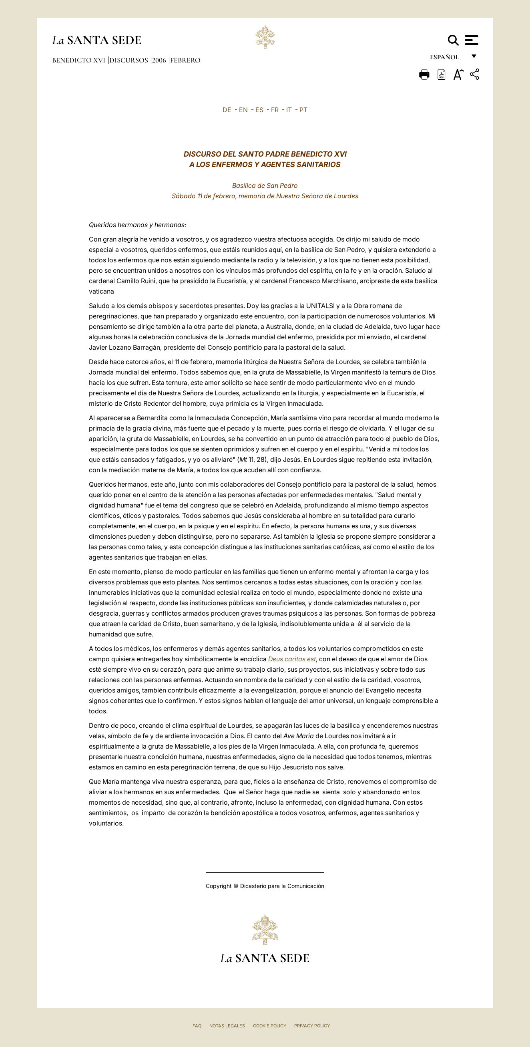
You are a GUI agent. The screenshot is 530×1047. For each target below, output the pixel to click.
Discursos (129, 60)
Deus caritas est (292, 659)
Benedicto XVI (79, 60)
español (447, 59)
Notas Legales (227, 1026)
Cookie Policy (269, 1026)
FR (275, 110)
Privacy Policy (312, 1026)
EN (243, 110)
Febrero (185, 60)
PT (303, 110)
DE (227, 110)
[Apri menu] (470, 40)
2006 (160, 60)
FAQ (197, 1026)
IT (289, 110)
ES (259, 110)
